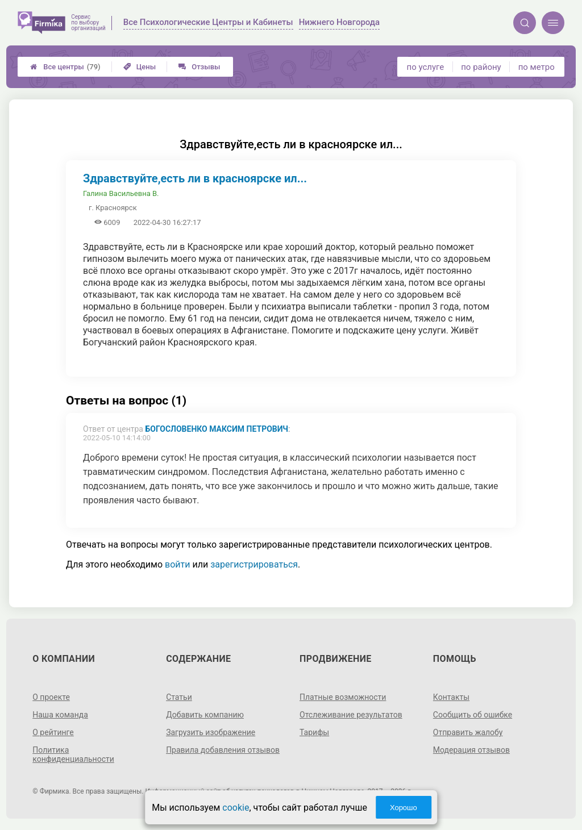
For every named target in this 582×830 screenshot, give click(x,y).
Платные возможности (343, 697)
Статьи (179, 697)
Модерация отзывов (471, 749)
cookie (235, 807)
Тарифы (314, 732)
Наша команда (60, 714)
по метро (536, 67)
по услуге (425, 67)
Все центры (65, 66)
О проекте (51, 697)
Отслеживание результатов (351, 714)
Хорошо (403, 807)
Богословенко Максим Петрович (216, 428)
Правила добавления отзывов (223, 749)
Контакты (451, 697)
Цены (139, 66)
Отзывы (199, 66)
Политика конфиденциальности (73, 754)
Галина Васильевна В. (121, 193)
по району (481, 67)
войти (177, 564)
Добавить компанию (205, 714)
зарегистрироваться (254, 564)
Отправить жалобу (468, 732)
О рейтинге (53, 732)
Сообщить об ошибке (472, 714)
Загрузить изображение (210, 732)
